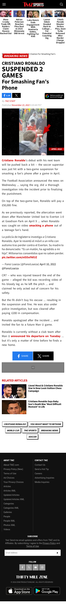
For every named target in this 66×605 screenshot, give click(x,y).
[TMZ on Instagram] (42, 567)
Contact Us (40, 465)
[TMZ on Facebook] (22, 567)
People (7, 516)
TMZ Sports (30, 430)
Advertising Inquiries (44, 478)
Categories (9, 503)
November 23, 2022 (21, 105)
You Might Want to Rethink (45, 424)
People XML (9, 521)
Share (22, 356)
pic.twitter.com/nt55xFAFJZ (19, 257)
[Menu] (4, 4)
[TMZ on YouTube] (36, 567)
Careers (38, 473)
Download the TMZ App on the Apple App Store (19, 591)
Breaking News (49, 430)
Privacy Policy (49, 543)
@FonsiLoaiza (10, 268)
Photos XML (9, 525)
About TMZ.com (11, 465)
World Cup (13, 430)
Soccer (32, 436)
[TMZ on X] (29, 567)
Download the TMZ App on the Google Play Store (47, 591)
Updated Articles (11, 495)
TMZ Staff (10, 101)
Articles (7, 486)
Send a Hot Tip (42, 469)
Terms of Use (10, 473)
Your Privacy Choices (14, 482)
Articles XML (10, 490)
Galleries (8, 512)
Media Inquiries (42, 482)
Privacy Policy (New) (13, 469)
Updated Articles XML (14, 499)
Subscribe (57, 553)
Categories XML (11, 508)
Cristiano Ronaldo (15, 424)
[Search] (61, 4)
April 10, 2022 (48, 264)
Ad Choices (9, 478)
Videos (7, 529)
